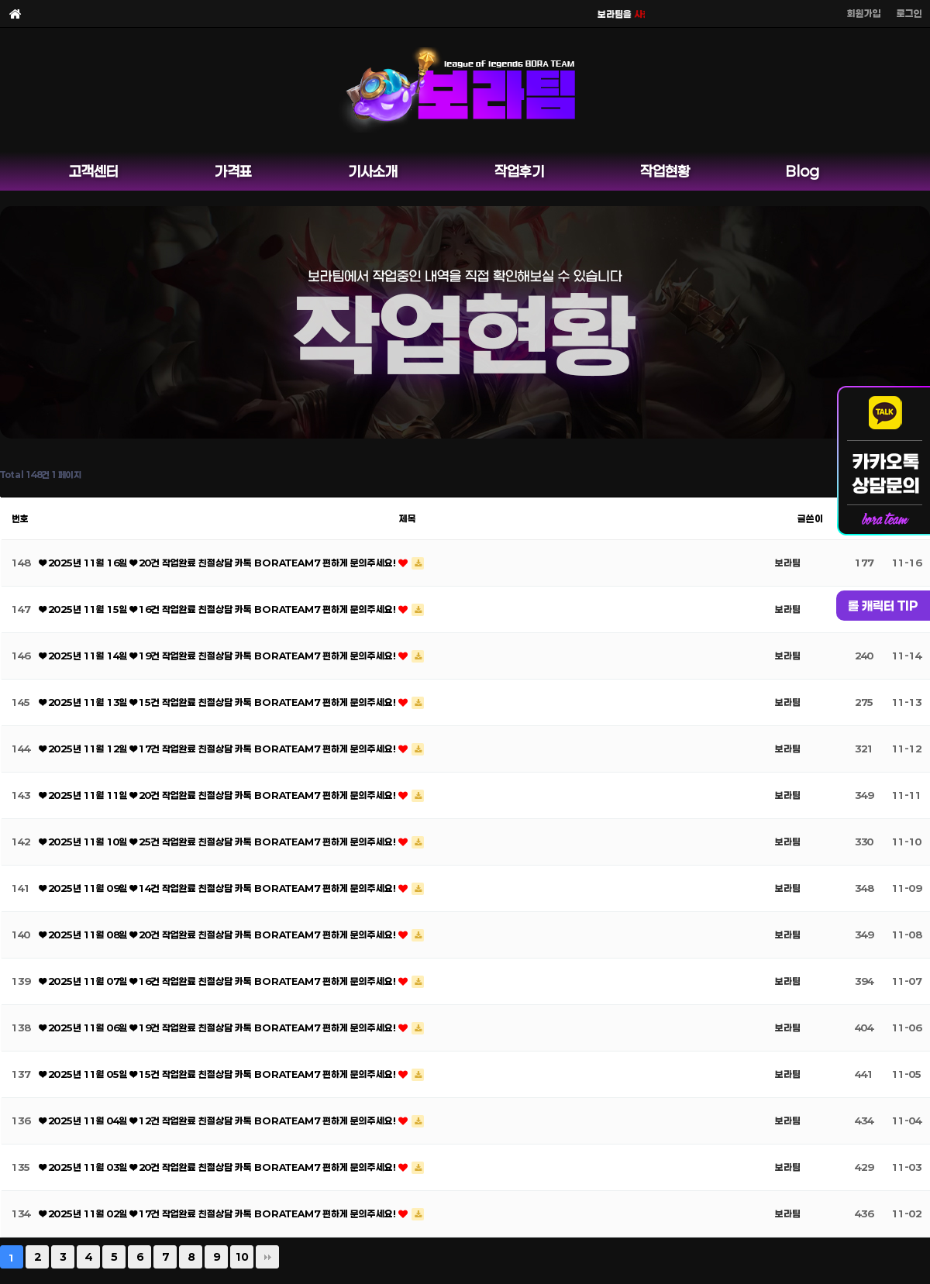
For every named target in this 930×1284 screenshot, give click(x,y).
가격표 (233, 171)
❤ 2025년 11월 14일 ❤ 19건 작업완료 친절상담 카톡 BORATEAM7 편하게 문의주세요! (219, 655)
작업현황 (665, 171)
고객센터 (94, 171)
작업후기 (519, 171)
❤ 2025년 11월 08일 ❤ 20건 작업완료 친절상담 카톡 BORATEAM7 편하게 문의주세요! (219, 934)
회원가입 (864, 13)
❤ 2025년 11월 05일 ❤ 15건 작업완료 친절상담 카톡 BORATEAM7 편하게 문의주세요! (219, 1074)
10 (242, 1257)
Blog (802, 171)
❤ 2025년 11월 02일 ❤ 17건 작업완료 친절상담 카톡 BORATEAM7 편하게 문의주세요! (219, 1213)
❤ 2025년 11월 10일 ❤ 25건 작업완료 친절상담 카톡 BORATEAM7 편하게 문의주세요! (219, 841)
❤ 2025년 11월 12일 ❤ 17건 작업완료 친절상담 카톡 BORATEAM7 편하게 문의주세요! (219, 748)
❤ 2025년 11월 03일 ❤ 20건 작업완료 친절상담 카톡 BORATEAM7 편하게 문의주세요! (219, 1167)
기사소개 (373, 171)
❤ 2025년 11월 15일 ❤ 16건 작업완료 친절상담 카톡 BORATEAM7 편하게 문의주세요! (219, 609)
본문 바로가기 (0, 0)
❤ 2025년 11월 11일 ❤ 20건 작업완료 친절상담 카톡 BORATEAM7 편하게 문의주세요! (219, 795)
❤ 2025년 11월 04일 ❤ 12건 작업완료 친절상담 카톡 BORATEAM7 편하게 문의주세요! (219, 1120)
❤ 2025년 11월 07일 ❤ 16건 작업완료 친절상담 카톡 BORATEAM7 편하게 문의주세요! (219, 981)
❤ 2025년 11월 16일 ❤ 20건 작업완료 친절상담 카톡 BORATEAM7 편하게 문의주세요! (219, 562)
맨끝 (267, 1257)
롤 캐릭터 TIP (883, 605)
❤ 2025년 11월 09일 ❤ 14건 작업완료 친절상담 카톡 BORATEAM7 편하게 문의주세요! (219, 888)
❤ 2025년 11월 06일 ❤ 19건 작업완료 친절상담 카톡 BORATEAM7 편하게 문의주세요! (219, 1027)
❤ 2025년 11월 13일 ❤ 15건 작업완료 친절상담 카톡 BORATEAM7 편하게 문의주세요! (219, 702)
